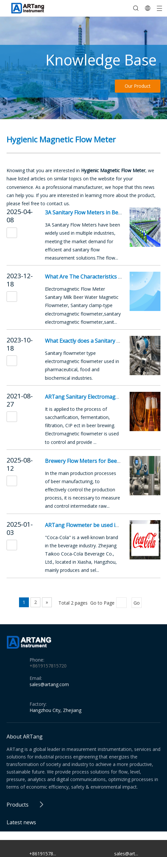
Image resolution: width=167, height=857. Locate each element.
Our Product (138, 86)
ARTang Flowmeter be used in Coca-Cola (94, 525)
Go (137, 603)
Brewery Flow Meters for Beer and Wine (94, 461)
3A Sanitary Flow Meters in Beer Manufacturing (103, 212)
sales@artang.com (49, 684)
